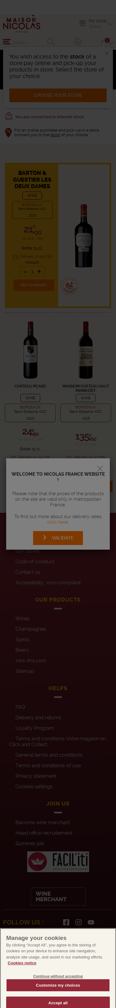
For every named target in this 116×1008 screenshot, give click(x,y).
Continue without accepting (58, 983)
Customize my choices (58, 992)
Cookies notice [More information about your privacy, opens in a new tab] (22, 970)
